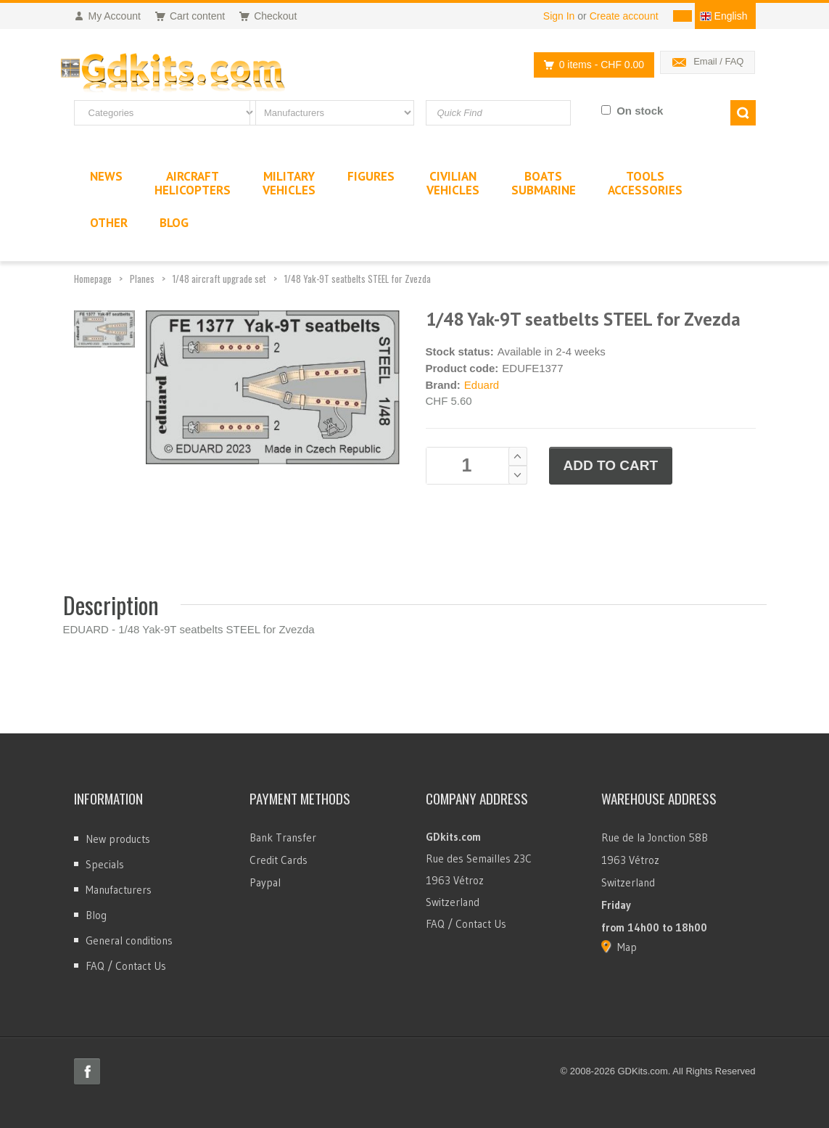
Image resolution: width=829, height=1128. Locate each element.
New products (118, 839)
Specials (105, 864)
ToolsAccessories (645, 183)
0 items (590, 65)
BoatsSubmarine (543, 183)
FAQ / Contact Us (126, 966)
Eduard (481, 385)
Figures (371, 176)
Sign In (559, 16)
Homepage (93, 278)
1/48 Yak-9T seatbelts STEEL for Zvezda (357, 278)
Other (109, 223)
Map (627, 947)
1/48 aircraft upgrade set (219, 278)
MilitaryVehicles (289, 183)
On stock (639, 110)
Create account (624, 16)
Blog (96, 915)
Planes (142, 278)
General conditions (129, 940)
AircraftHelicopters (192, 183)
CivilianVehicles (452, 183)
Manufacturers (119, 890)
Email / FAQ (718, 61)
